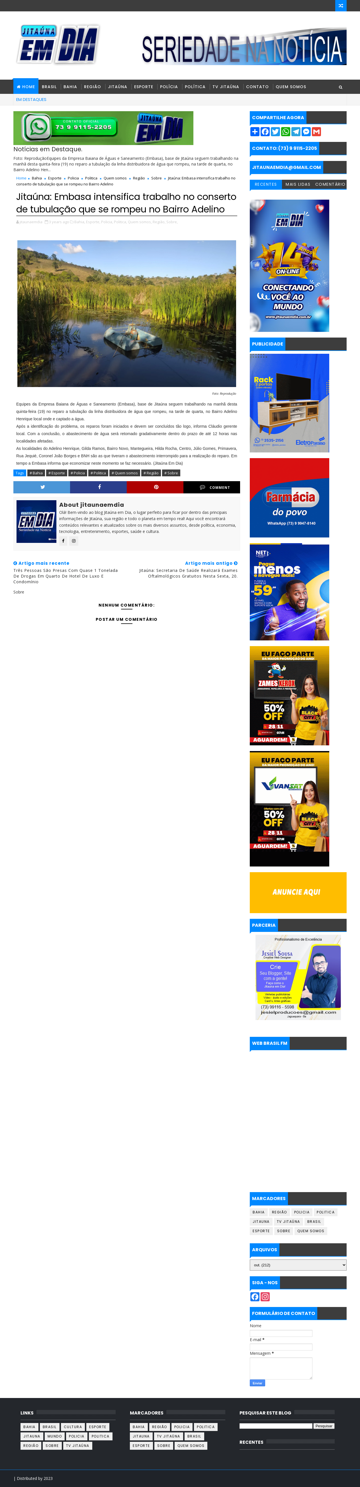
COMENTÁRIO (330, 184)
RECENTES (266, 184)
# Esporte (56, 472)
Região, (159, 221)
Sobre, (172, 221)
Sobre (156, 178)
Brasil (49, 87)
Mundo (55, 1436)
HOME (28, 87)
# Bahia (36, 472)
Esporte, (93, 221)
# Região (151, 472)
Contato (257, 87)
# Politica (98, 472)
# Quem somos (125, 472)
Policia (73, 178)
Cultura (73, 1426)
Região (92, 87)
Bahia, (79, 221)
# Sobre (171, 472)
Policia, (107, 221)
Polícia (169, 87)
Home (21, 178)
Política (195, 87)
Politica (91, 178)
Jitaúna (117, 87)
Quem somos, (140, 221)
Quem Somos (291, 87)
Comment (215, 487)
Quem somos (115, 178)
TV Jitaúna (225, 87)
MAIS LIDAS (298, 184)
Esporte (143, 87)
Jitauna (261, 1221)
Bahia (70, 87)
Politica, (120, 221)
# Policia (78, 472)
